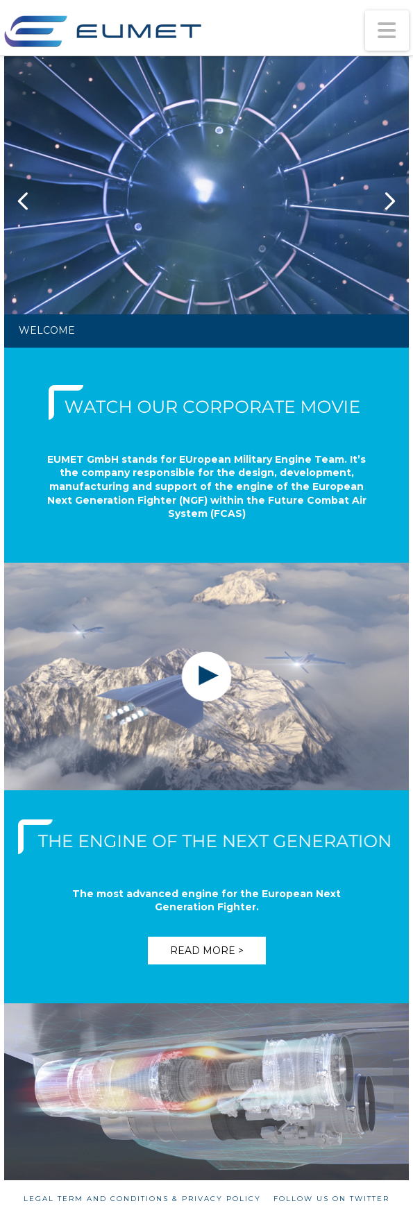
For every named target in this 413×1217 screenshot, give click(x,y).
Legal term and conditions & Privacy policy (142, 1198)
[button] (387, 30)
